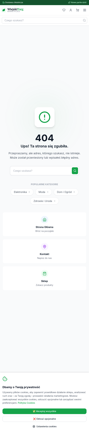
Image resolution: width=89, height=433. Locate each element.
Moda (44, 192)
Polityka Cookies (26, 402)
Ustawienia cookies (45, 426)
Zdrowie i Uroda (44, 201)
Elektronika (22, 192)
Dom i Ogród (66, 192)
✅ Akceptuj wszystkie (44, 411)
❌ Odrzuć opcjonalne (44, 418)
